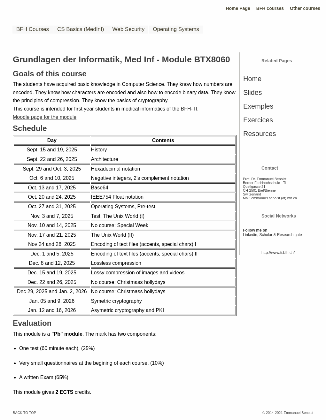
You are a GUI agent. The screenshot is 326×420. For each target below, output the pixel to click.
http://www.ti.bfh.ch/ (278, 252)
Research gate (289, 235)
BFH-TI (189, 108)
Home (252, 79)
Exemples (258, 106)
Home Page (238, 8)
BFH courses (270, 8)
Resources (259, 134)
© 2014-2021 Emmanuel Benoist (287, 413)
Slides (252, 92)
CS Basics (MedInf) (80, 29)
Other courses (305, 8)
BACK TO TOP (24, 413)
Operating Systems (176, 29)
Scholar (265, 235)
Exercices (258, 120)
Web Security (128, 29)
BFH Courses (32, 29)
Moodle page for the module (44, 117)
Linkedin (250, 235)
